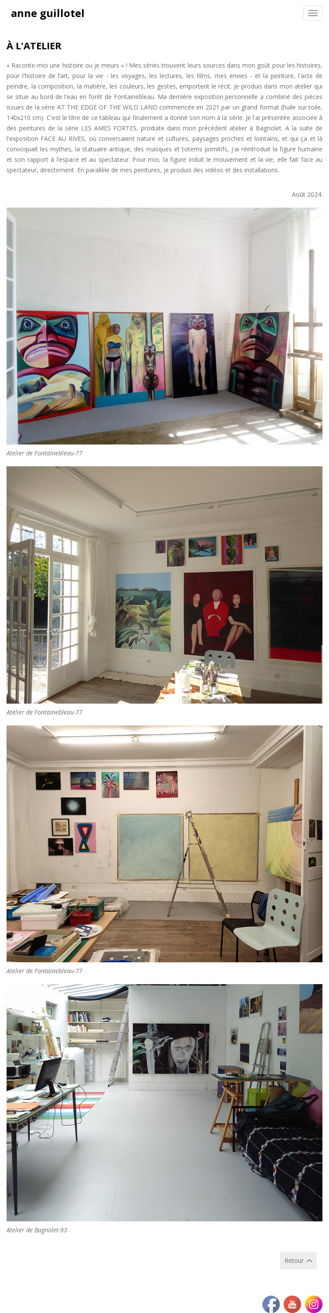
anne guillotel (48, 13)
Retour (294, 1260)
